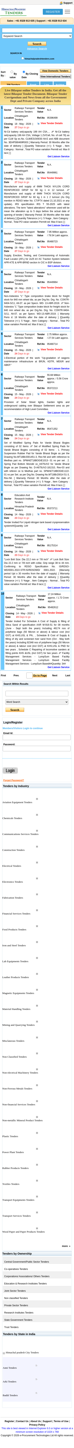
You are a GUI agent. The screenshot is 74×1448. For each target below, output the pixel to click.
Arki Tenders (9, 1381)
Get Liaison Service (58, 156)
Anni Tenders (10, 1367)
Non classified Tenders (16, 1298)
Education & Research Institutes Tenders (25, 1283)
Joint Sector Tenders (15, 1291)
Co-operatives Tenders (16, 1269)
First (3, 675)
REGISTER (53, 11)
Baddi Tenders (10, 1395)
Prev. (16, 675)
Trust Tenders (11, 1327)
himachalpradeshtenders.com (39, 59)
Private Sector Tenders (16, 1305)
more (65, 1246)
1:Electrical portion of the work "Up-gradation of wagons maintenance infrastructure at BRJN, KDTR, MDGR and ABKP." (36, 361)
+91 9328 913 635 (24, 20)
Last (67, 675)
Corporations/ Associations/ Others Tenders (27, 1276)
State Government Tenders (18, 1320)
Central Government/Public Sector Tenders (26, 1261)
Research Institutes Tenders (19, 1312)
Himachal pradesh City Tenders (22, 1352)
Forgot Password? (13, 780)
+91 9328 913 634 (57, 20)
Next (54, 675)
